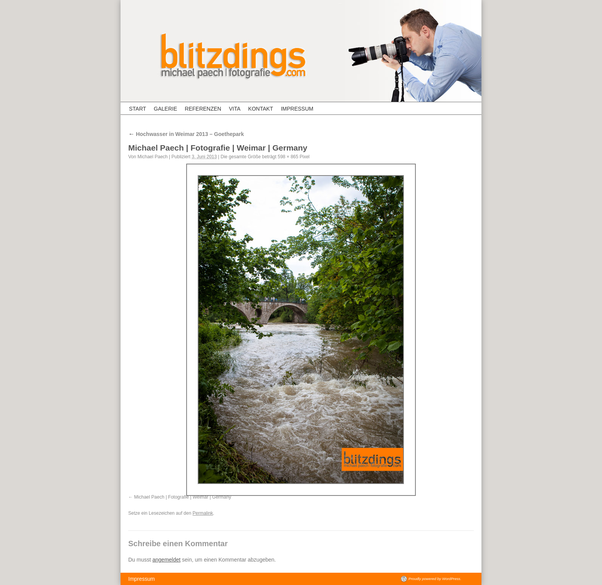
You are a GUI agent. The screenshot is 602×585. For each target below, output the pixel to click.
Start (137, 109)
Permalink (202, 513)
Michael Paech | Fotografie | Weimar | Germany (182, 497)
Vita (234, 109)
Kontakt (260, 109)
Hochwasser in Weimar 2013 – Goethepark (186, 134)
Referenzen (203, 109)
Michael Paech (152, 156)
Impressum (297, 109)
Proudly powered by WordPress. (434, 579)
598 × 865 (288, 156)
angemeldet (166, 560)
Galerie (165, 109)
